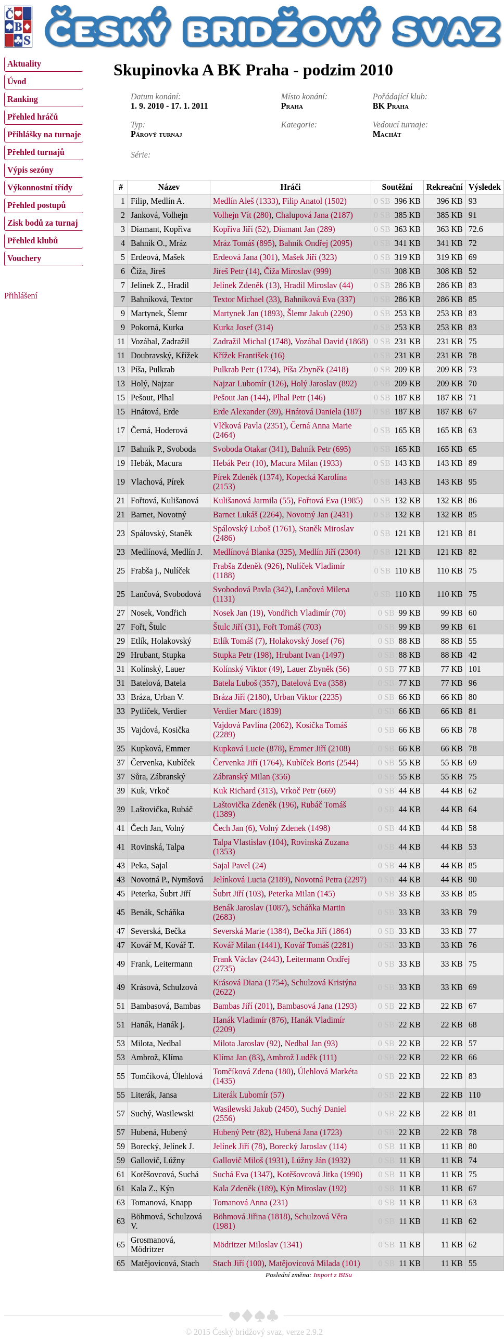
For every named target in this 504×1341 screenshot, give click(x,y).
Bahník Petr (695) (321, 449)
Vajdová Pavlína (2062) (252, 725)
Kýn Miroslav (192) (313, 1188)
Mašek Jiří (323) (309, 257)
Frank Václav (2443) (247, 959)
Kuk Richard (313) (244, 790)
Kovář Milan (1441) (246, 945)
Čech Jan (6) (234, 828)
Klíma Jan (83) (238, 1057)
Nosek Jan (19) (238, 612)
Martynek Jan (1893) (248, 313)
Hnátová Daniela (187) (323, 411)
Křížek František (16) (249, 355)
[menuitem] (43, 64)
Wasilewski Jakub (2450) (255, 1108)
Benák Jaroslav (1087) (250, 907)
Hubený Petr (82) (242, 1132)
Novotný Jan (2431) (319, 514)
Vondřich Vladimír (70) (307, 612)
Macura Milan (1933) (306, 463)
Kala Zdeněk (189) (244, 1188)
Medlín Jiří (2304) (329, 552)
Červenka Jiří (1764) (247, 762)
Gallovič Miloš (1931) (250, 1160)
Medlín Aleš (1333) (245, 201)
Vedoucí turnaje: (400, 124)
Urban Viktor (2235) (307, 697)
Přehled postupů (36, 205)
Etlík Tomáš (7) (239, 640)
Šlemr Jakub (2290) (319, 313)
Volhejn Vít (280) (242, 215)
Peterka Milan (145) (301, 893)
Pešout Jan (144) (241, 397)
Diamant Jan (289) (304, 229)
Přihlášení (20, 295)
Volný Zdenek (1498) (295, 828)
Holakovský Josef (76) (307, 640)
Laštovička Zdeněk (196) (255, 804)
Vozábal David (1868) (331, 341)
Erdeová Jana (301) (245, 257)
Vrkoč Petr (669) (308, 790)
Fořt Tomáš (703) (292, 626)
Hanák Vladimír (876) (250, 1019)
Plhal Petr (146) (299, 397)
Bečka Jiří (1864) (322, 931)
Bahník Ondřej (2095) (315, 243)
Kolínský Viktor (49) (248, 669)
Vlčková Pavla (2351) (249, 425)
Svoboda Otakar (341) (250, 449)
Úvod (16, 81)
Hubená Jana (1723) (308, 1132)
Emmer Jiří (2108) (319, 748)
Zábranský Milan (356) (251, 776)
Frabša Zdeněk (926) (247, 566)
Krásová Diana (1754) (250, 982)
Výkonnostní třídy (39, 187)
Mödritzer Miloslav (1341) (258, 1244)
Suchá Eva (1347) (243, 1174)
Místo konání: (304, 96)
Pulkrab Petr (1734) (246, 369)
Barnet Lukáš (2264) (247, 514)
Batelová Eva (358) (314, 683)
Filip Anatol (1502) (314, 201)
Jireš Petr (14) (236, 271)
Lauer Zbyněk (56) (318, 669)
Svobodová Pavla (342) (252, 589)
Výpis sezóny (30, 169)
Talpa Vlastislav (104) (250, 842)
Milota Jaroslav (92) (247, 1043)
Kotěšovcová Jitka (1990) (319, 1174)
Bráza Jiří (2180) (241, 697)
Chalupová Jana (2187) (313, 215)
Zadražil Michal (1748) (252, 341)
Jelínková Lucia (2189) (251, 879)
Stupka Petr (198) (242, 654)
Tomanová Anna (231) (250, 1202)
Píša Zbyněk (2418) (315, 369)
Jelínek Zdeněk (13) (246, 285)
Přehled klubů (32, 240)
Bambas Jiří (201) (243, 1005)
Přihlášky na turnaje (44, 134)
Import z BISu (332, 1275)
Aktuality (24, 63)
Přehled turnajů (36, 152)
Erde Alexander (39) (247, 411)
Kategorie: (299, 124)
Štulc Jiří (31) (236, 626)
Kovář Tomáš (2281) (319, 945)
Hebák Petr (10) (239, 463)
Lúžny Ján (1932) (321, 1160)
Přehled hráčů (32, 116)
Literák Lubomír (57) (248, 1094)
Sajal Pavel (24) (239, 865)
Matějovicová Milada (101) (314, 1263)
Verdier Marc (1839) (247, 711)
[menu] (43, 160)
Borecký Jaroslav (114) (308, 1146)
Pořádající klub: (400, 96)
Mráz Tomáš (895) (244, 243)
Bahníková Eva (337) (320, 299)
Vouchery (24, 258)
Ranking (22, 99)
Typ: (138, 124)
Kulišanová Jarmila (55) (253, 500)
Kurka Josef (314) (243, 327)
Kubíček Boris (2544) (322, 762)
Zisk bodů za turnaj (42, 222)
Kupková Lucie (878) (249, 748)
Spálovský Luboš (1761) (254, 528)
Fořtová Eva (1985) (330, 500)
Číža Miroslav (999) (298, 271)
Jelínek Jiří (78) (239, 1146)
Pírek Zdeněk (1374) (247, 477)
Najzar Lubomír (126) (249, 383)
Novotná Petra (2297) (330, 879)
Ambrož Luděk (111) (302, 1057)
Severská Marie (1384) (251, 931)
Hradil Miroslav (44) (318, 285)
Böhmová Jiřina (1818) (251, 1216)
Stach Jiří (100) (238, 1263)
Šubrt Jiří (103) (238, 893)
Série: (140, 154)
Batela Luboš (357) (245, 683)
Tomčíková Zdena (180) (253, 1071)
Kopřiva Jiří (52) (241, 229)
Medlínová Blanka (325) (254, 552)
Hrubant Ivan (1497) (310, 654)
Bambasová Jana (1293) (317, 1005)
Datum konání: (156, 96)
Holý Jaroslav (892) (324, 383)
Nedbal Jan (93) (311, 1043)
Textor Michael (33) (246, 299)
